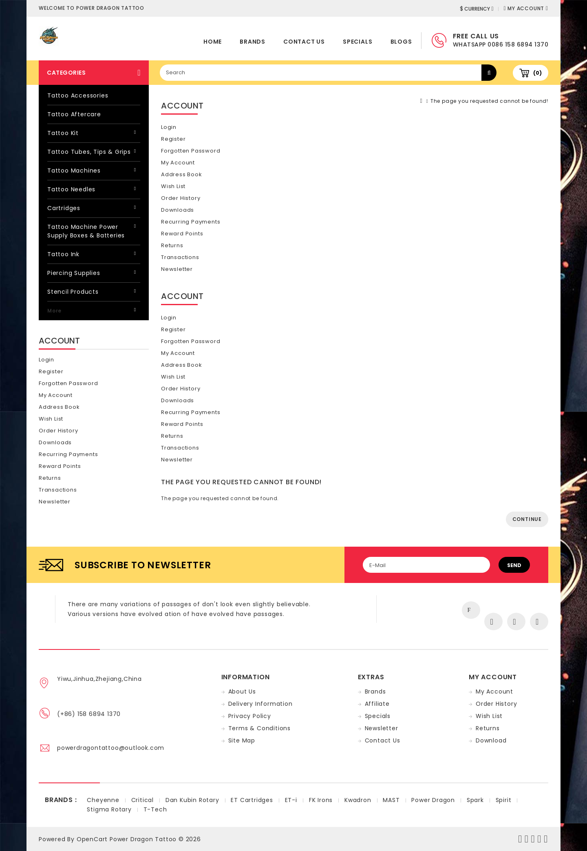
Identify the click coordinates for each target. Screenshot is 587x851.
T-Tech (155, 809)
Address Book (59, 407)
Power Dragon (433, 800)
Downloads (55, 442)
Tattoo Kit (63, 133)
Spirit (504, 800)
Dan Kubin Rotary (192, 800)
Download (491, 740)
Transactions (58, 490)
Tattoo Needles (71, 189)
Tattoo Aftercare (74, 114)
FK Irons (321, 800)
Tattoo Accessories (77, 95)
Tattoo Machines (74, 170)
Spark (475, 800)
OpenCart (92, 839)
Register (51, 371)
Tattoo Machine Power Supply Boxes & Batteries (86, 231)
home (212, 42)
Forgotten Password (68, 383)
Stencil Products (73, 292)
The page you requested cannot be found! (489, 101)
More (54, 310)
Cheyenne (103, 800)
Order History (58, 430)
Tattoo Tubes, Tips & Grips (89, 152)
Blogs (401, 42)
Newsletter (55, 501)
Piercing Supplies (73, 273)
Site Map (241, 740)
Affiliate (377, 704)
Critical (142, 800)
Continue (527, 519)
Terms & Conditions (259, 728)
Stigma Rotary (109, 809)
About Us (242, 691)
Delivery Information (260, 704)
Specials (357, 42)
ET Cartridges (252, 800)
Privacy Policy (249, 716)
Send (514, 565)
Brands (252, 42)
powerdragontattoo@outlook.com (110, 748)
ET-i (291, 800)
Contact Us (304, 42)
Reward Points (60, 466)
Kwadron (357, 800)
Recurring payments (68, 454)
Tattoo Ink (63, 254)
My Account (56, 395)
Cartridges (63, 208)
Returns (50, 478)
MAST (391, 800)
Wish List (51, 419)
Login (46, 359)
